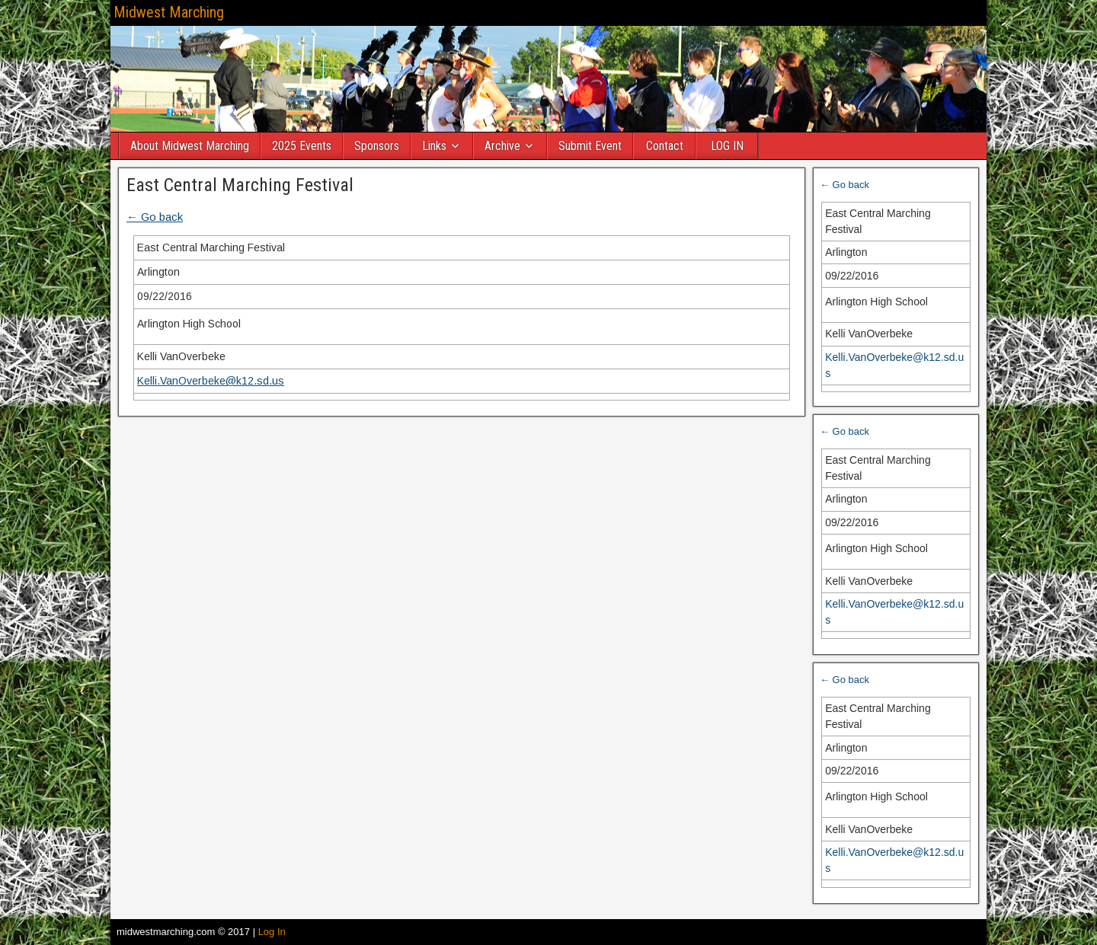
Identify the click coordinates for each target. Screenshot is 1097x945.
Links (434, 146)
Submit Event (590, 146)
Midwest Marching (169, 12)
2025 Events (301, 146)
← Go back (154, 216)
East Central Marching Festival (239, 185)
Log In (272, 931)
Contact (664, 146)
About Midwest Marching (189, 146)
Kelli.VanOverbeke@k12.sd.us (210, 381)
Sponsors (376, 146)
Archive (502, 146)
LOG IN (727, 146)
